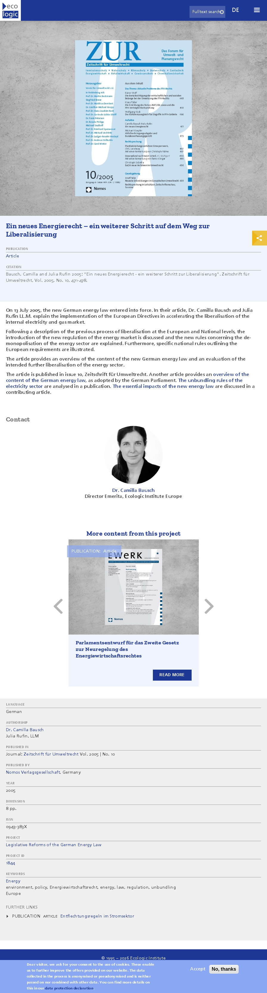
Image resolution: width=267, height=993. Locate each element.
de (236, 10)
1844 (10, 863)
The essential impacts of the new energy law (163, 386)
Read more (172, 675)
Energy (13, 881)
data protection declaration (69, 990)
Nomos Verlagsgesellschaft (33, 772)
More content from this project (133, 533)
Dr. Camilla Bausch (25, 730)
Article (12, 256)
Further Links (22, 907)
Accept (197, 970)
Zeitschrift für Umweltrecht (51, 754)
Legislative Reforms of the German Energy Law (54, 845)
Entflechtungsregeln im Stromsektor (97, 916)
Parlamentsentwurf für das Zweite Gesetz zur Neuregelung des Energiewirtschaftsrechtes (127, 649)
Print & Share (259, 238)
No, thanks (224, 970)
